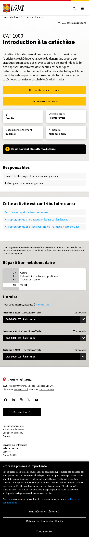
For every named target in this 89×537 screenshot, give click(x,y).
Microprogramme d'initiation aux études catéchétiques (36, 219)
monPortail (42, 304)
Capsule (7, 436)
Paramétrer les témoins (43, 513)
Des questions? (22, 412)
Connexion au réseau (13, 432)
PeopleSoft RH (10, 455)
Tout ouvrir (79, 312)
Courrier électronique (13, 426)
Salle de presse (10, 448)
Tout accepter (44, 533)
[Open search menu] (74, 8)
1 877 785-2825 (47, 389)
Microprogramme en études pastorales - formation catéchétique (42, 226)
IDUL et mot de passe (13, 429)
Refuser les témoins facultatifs (44, 522)
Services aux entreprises (15, 445)
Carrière (7, 451)
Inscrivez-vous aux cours (44, 101)
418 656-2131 (20, 389)
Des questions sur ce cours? (44, 90)
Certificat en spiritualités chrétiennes (26, 212)
